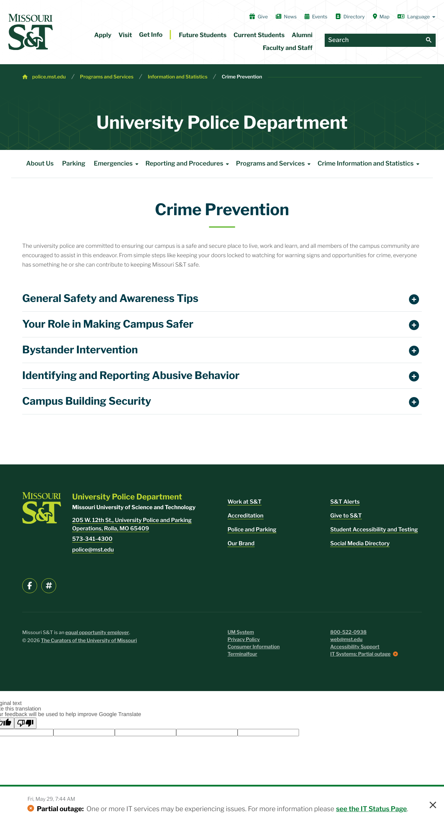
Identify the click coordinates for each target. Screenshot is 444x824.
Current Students (258, 35)
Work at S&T (245, 501)
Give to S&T (346, 515)
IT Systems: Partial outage (360, 654)
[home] (30, 32)
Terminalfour (242, 654)
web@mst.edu (346, 639)
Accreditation (246, 515)
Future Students (203, 35)
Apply (103, 35)
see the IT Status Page (371, 809)
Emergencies (117, 164)
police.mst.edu (49, 77)
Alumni (302, 35)
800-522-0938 (348, 632)
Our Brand (241, 543)
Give (258, 17)
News (286, 17)
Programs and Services (107, 77)
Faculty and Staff (288, 48)
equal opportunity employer (97, 633)
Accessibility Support (354, 647)
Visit (125, 35)
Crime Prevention (242, 77)
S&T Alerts (345, 501)
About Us (40, 163)
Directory (350, 17)
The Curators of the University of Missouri (89, 641)
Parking (73, 163)
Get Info (151, 35)
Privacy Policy (244, 639)
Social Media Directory (360, 543)
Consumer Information (254, 647)
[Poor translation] (25, 723)
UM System (241, 632)
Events (316, 17)
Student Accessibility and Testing (374, 529)
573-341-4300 (92, 539)
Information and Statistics (177, 77)
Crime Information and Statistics (369, 164)
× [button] (432, 805)
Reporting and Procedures (188, 164)
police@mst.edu (93, 549)
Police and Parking (252, 529)
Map (381, 17)
